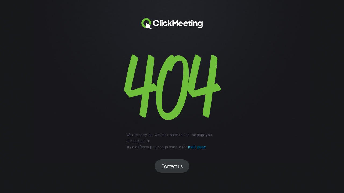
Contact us (172, 166)
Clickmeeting (172, 23)
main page (197, 146)
